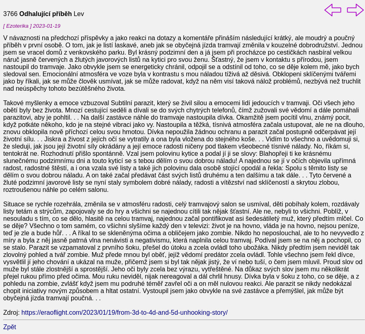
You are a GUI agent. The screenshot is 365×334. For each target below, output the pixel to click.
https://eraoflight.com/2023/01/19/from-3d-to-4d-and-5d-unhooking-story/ (124, 312)
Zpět (9, 327)
